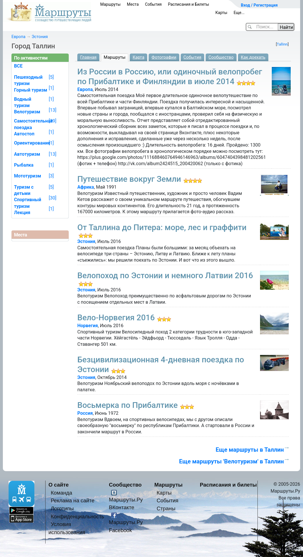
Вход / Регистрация (259, 5)
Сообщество (221, 57)
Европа (18, 36)
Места (133, 4)
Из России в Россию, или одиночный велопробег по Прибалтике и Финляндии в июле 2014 (169, 76)
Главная (88, 57)
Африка (85, 187)
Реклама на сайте (73, 500)
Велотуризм (27, 111)
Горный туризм (30, 90)
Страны (166, 508)
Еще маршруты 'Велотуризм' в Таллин (231, 461)
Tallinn (282, 44)
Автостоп (24, 134)
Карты (221, 12)
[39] (52, 121)
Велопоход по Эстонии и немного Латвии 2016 (165, 275)
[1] (51, 88)
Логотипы (62, 508)
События (153, 4)
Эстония (40, 36)
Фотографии (164, 57)
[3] (51, 176)
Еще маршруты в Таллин (250, 449)
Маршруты (110, 4)
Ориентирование (32, 143)
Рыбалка (24, 165)
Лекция (22, 212)
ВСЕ (18, 66)
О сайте (58, 485)
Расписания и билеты (228, 485)
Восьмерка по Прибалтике (127, 405)
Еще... (239, 12)
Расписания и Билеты (188, 4)
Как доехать (253, 57)
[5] (51, 77)
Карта (138, 57)
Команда (61, 493)
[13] (52, 110)
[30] (52, 198)
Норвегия (87, 325)
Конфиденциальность (77, 516)
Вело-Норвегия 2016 (116, 317)
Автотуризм (27, 154)
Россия (85, 413)
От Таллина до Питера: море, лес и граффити (162, 227)
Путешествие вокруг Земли (129, 179)
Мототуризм (27, 176)
